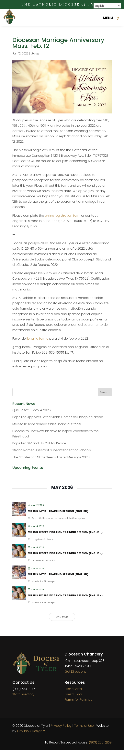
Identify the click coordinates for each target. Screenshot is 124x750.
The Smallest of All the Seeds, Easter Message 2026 (51, 457)
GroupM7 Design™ (31, 731)
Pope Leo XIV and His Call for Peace (39, 443)
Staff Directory (23, 694)
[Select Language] (107, 5)
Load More (62, 617)
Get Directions (75, 671)
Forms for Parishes (78, 699)
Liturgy (34, 53)
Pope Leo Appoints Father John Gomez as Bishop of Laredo (57, 417)
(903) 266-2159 (100, 742)
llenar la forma (38, 338)
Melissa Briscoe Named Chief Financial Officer (46, 424)
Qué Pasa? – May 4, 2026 (31, 410)
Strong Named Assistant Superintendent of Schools (51, 450)
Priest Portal (73, 689)
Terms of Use (84, 725)
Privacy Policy (61, 725)
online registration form (62, 215)
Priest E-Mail (74, 694)
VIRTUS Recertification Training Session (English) (65, 532)
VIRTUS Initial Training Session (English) (58, 511)
